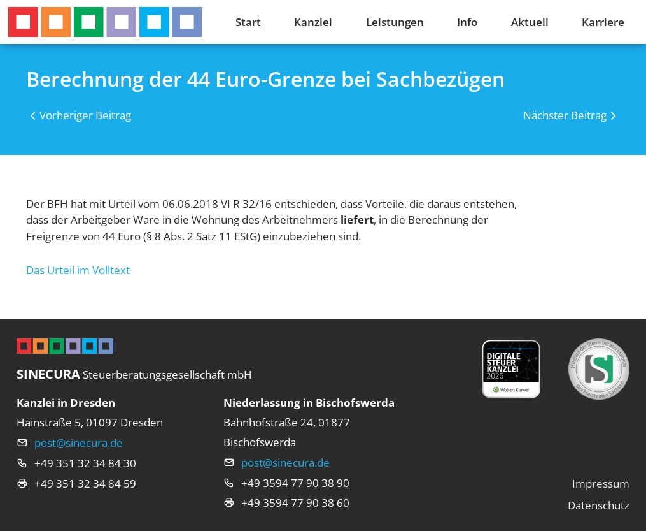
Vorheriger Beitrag (85, 115)
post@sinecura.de (78, 442)
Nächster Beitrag (565, 115)
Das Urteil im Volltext (78, 270)
